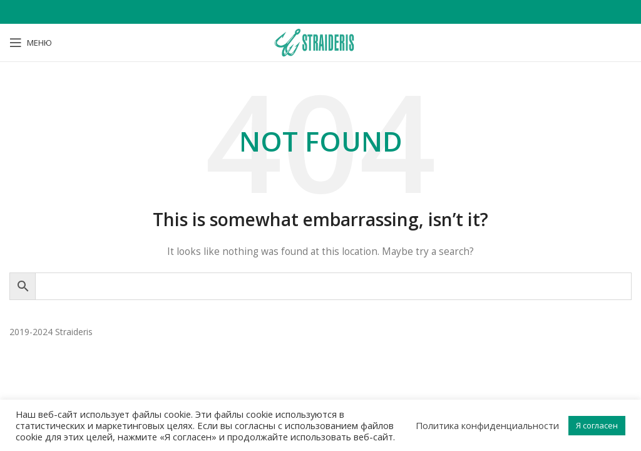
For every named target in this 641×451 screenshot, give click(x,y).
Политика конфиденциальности (487, 425)
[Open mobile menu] (30, 42)
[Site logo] (320, 42)
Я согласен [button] (597, 425)
